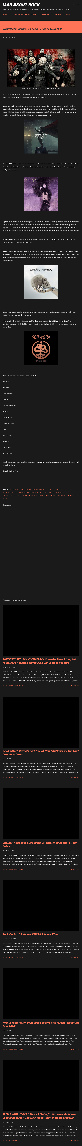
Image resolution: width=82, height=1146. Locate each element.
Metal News (24, 492)
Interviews (45, 15)
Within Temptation (65, 495)
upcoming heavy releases (46, 495)
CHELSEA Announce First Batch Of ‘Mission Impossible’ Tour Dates (40, 844)
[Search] (73, 4)
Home (5, 15)
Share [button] (5, 499)
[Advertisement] (41, 577)
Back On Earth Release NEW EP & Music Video (31, 934)
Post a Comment (16, 686)
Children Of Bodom (17, 489)
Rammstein (57, 492)
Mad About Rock (21, 5)
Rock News (22, 495)
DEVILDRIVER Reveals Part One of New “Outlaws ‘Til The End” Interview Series (41, 752)
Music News (34, 492)
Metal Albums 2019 (10, 492)
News (68, 15)
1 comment (13, 1141)
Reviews (58, 15)
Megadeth (57, 489)
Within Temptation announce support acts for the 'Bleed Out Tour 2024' (41, 1024)
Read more (75, 686)
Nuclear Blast (46, 492)
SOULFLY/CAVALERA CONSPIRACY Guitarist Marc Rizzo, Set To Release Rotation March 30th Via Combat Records (39, 661)
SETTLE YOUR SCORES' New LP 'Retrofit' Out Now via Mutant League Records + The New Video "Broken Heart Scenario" (40, 1116)
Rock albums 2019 (10, 495)
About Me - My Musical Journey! (24, 15)
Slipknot (31, 495)
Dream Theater (32, 489)
